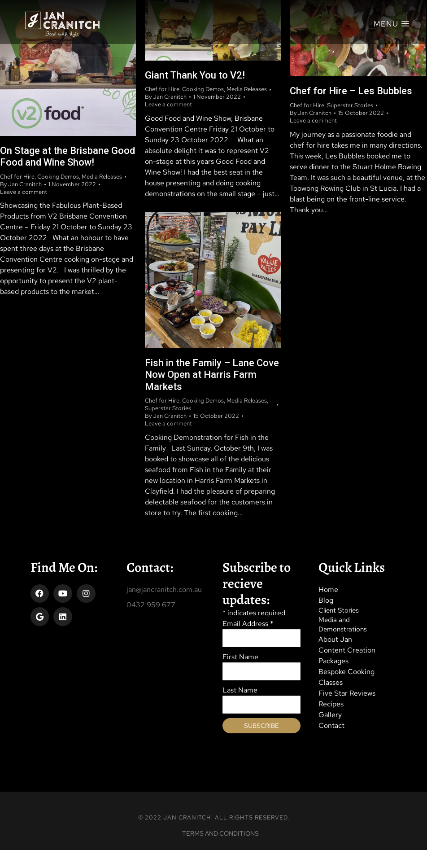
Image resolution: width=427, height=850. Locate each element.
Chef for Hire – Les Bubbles (351, 90)
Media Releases (102, 176)
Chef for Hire (17, 176)
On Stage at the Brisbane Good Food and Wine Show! (67, 156)
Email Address (247, 623)
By (21, 184)
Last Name (239, 690)
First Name (240, 657)
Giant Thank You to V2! (195, 75)
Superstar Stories (350, 105)
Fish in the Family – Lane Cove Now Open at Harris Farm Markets (212, 374)
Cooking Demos (58, 176)
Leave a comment (23, 192)
